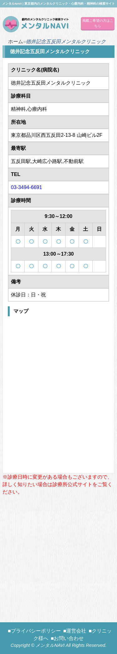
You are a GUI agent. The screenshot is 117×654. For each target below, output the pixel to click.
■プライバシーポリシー (34, 630)
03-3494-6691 (26, 187)
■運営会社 (74, 630)
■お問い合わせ (67, 638)
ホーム (15, 41)
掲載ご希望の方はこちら (97, 23)
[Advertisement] (58, 554)
